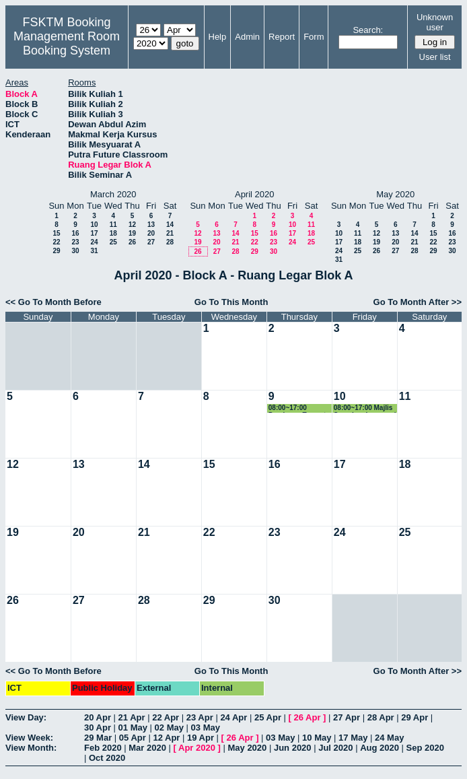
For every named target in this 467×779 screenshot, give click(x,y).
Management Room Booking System (66, 43)
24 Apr (233, 717)
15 (56, 233)
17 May (352, 738)
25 (113, 242)
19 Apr (200, 738)
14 (170, 224)
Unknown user (435, 22)
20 (151, 233)
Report (281, 37)
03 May (205, 727)
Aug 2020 (379, 748)
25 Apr (267, 717)
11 (113, 224)
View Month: (31, 748)
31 (94, 251)
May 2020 (246, 748)
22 (56, 242)
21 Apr (131, 717)
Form (313, 37)
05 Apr (132, 738)
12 (132, 224)
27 (151, 242)
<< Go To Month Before (53, 302)
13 (151, 224)
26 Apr (307, 717)
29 (56, 251)
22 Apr (165, 717)
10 (94, 224)
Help (218, 37)
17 (94, 233)
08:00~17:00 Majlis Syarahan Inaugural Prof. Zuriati (365, 408)
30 (75, 251)
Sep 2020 (425, 748)
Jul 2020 (335, 748)
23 (75, 242)
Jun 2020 (293, 748)
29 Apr (414, 717)
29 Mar (98, 738)
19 (132, 233)
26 (132, 242)
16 (75, 233)
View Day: (25, 717)
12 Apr (166, 738)
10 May (316, 738)
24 (94, 242)
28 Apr (380, 717)
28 (170, 242)
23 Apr (199, 717)
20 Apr (97, 717)
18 (113, 233)
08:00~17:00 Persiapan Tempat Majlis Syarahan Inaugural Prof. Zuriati (297, 408)
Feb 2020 (103, 748)
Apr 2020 (196, 748)
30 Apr (97, 727)
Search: (368, 30)
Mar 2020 (147, 748)
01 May (132, 727)
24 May (389, 738)
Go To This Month (231, 302)
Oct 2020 (107, 758)
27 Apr (346, 717)
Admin (247, 37)
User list (435, 57)
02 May (169, 727)
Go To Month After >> (417, 302)
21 (170, 233)
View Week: (29, 738)
